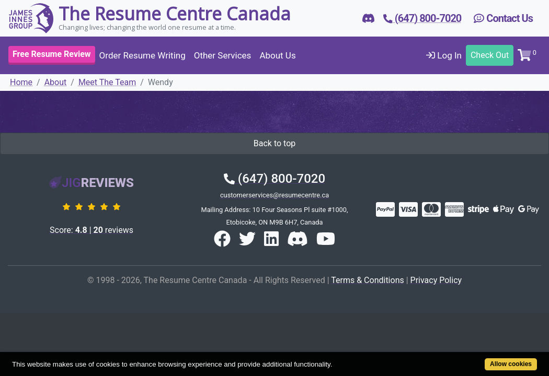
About (55, 82)
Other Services (222, 55)
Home (21, 82)
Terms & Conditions (367, 280)
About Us (277, 55)
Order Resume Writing (142, 55)
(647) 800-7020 (274, 178)
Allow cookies (481, 358)
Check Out (490, 55)
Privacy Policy (436, 280)
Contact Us (503, 18)
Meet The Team (107, 82)
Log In (444, 55)
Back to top (274, 143)
